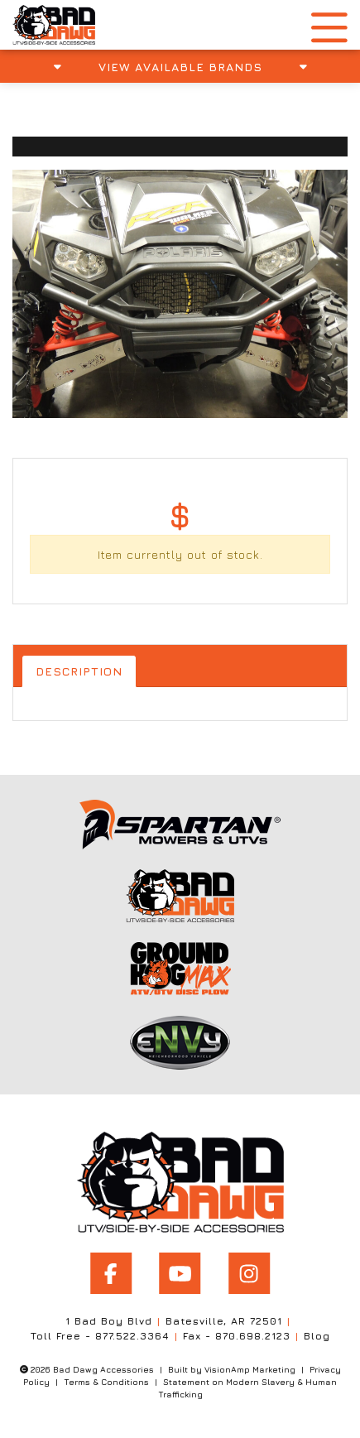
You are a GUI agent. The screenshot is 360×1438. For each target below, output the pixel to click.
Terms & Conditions (106, 1382)
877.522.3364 (132, 1336)
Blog (317, 1336)
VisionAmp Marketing (249, 1369)
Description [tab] (79, 671)
